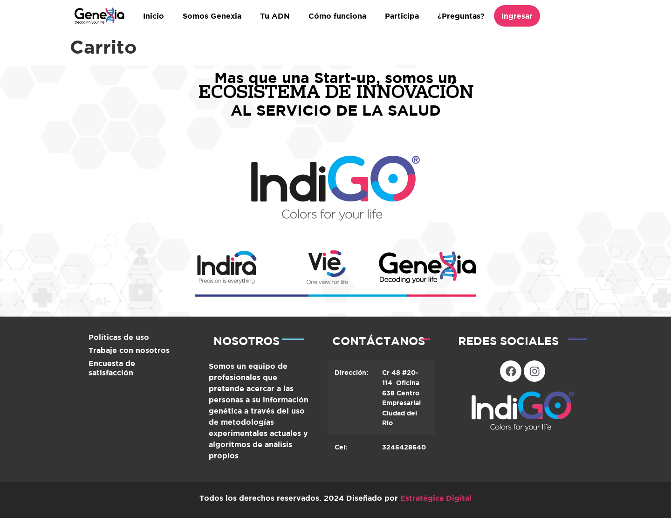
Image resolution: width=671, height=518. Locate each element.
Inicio (153, 16)
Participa (402, 16)
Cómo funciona (337, 16)
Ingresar (517, 16)
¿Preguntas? (461, 16)
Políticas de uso (119, 337)
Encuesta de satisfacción (112, 368)
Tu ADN (275, 16)
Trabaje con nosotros (129, 350)
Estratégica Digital (436, 498)
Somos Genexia (212, 16)
